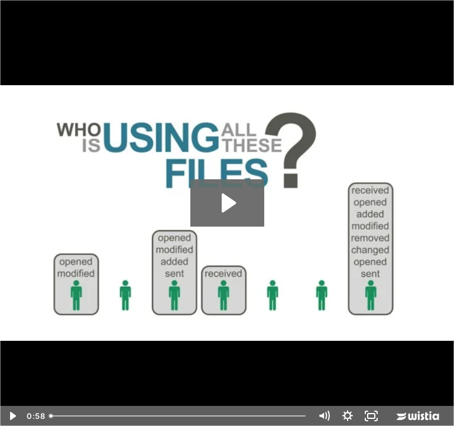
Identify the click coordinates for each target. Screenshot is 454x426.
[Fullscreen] (371, 416)
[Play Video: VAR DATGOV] (227, 203)
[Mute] (324, 416)
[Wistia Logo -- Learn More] (418, 416)
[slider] (178, 416)
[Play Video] (12, 416)
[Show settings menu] (347, 416)
